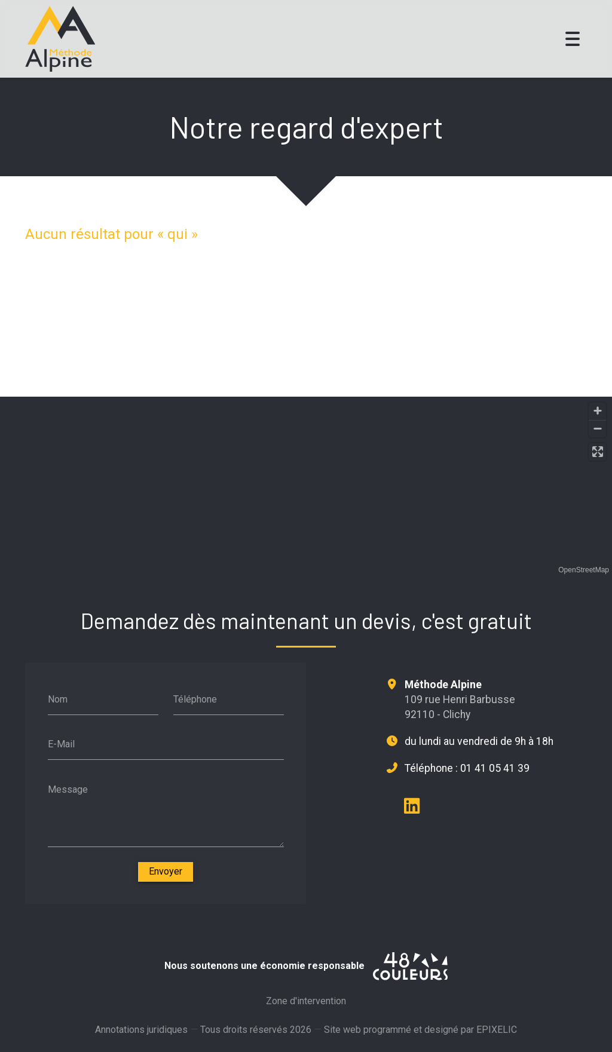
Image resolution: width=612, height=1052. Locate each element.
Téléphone (195, 699)
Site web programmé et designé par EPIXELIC (420, 1036)
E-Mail (61, 744)
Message (68, 789)
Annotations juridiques (141, 1032)
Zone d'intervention (306, 1004)
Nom (58, 699)
